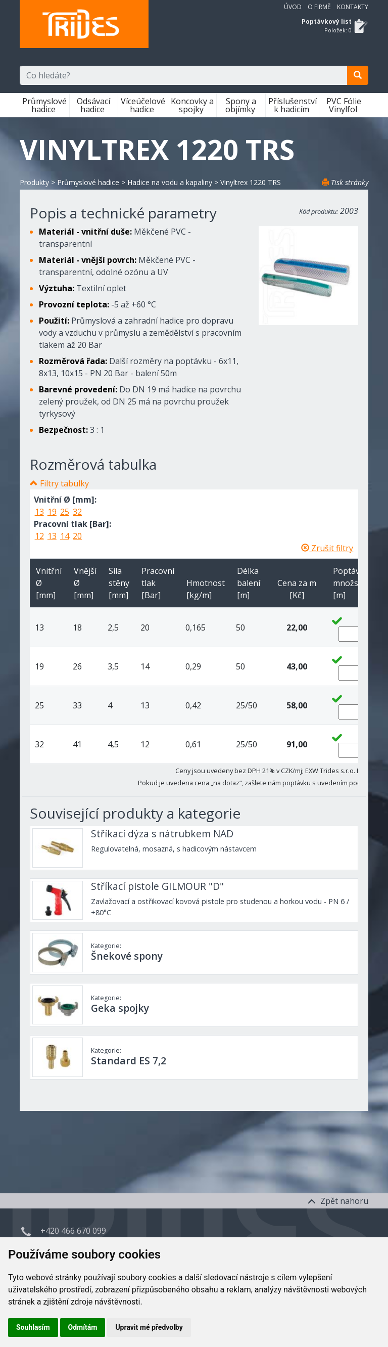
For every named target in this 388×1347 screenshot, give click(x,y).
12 (39, 536)
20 (77, 536)
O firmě (319, 7)
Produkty (34, 182)
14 (64, 536)
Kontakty (352, 7)
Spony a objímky (241, 105)
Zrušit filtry (327, 548)
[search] (357, 75)
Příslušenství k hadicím (292, 105)
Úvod (293, 7)
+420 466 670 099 (73, 1230)
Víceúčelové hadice (143, 105)
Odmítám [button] (83, 1327)
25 (64, 511)
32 (77, 511)
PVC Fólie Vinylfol (343, 105)
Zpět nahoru (338, 1200)
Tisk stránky (345, 182)
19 (52, 511)
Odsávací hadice (93, 105)
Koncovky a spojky (192, 105)
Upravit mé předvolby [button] (148, 1327)
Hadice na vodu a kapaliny (169, 182)
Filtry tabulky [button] (64, 483)
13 (39, 511)
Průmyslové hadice (44, 105)
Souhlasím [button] (33, 1327)
